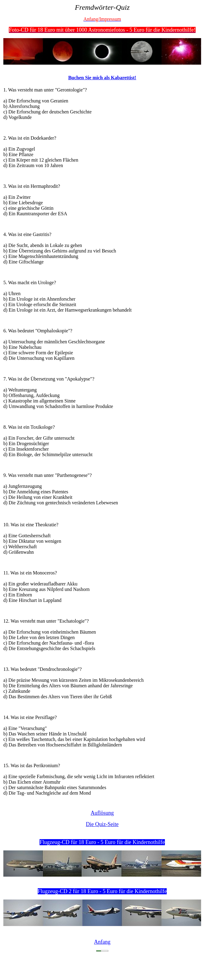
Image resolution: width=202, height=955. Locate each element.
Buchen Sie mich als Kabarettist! (102, 77)
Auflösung (102, 813)
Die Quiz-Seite (102, 824)
